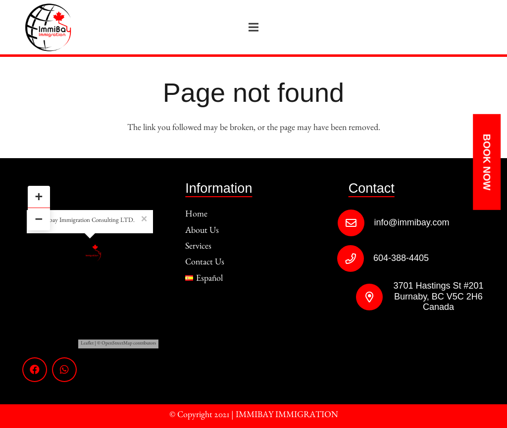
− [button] (39, 219)
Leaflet (87, 344)
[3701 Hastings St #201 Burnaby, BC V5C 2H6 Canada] (364, 297)
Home (196, 215)
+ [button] (39, 196)
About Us (202, 231)
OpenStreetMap (116, 344)
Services (198, 247)
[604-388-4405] (355, 258)
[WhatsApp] (64, 369)
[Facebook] (34, 369)
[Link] (48, 27)
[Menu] (254, 27)
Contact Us (204, 263)
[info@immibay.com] (356, 223)
